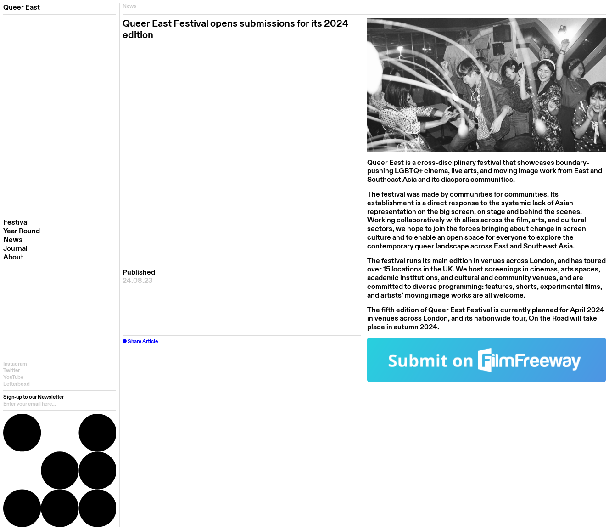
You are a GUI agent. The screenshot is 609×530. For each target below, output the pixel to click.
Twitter (11, 370)
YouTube (13, 377)
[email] (60, 404)
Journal (15, 248)
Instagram (15, 364)
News (12, 240)
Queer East (21, 7)
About (13, 257)
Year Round (21, 231)
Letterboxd (16, 384)
